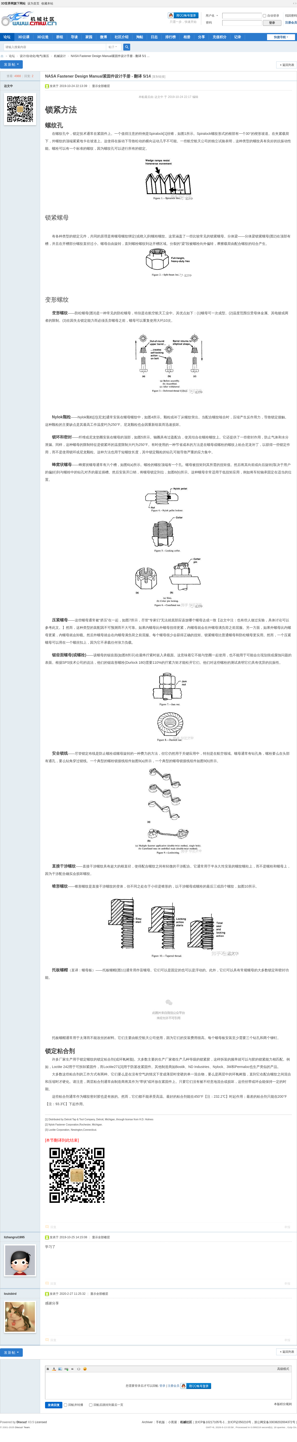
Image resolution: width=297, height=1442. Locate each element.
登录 (162, 1385)
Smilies (84, 1368)
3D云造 (43, 37)
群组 (59, 37)
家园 (88, 37)
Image (60, 1368)
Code (78, 1368)
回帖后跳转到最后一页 (106, 1405)
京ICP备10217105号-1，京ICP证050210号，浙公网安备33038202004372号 (245, 1422)
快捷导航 (280, 37)
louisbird (10, 1294)
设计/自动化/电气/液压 (34, 56)
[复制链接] (159, 76)
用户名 (210, 15)
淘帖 (139, 37)
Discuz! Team (22, 1427)
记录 (237, 37)
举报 (287, 1227)
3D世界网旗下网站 (13, 3)
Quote (72, 1368)
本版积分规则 (283, 1404)
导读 (74, 37)
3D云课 (23, 37)
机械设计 (60, 56)
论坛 (12, 56)
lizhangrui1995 (14, 1237)
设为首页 (33, 3)
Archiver (147, 1422)
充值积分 (219, 37)
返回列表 (288, 65)
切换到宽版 (295, 3)
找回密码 (291, 15)
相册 (186, 37)
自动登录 (271, 15)
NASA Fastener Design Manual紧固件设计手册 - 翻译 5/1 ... (110, 56)
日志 (154, 37)
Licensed (41, 1422)
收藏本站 (47, 3)
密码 (209, 22)
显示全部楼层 (101, 86)
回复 (53, 1227)
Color (53, 1368)
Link (66, 1368)
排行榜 (170, 37)
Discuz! (22, 1422)
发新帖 (10, 64)
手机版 (160, 1422)
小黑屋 (172, 1422)
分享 (201, 37)
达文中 (8, 86)
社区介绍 (121, 37)
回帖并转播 (73, 1405)
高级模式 (283, 1369)
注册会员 (291, 22)
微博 (103, 37)
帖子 (112, 47)
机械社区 (2, 56)
